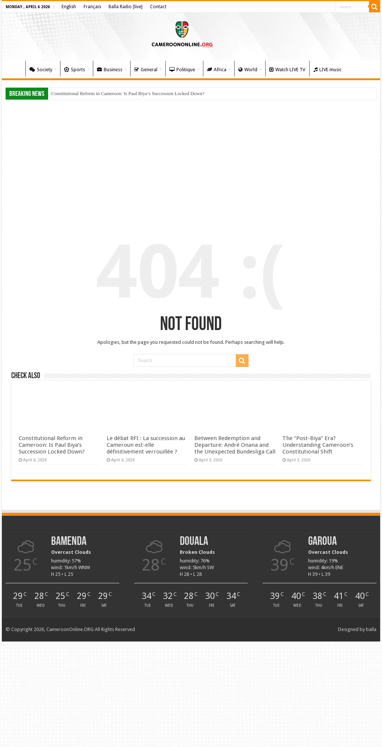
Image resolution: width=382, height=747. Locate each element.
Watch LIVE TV (287, 69)
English (69, 6)
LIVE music (327, 69)
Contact (158, 6)
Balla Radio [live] (126, 6)
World (247, 69)
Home (15, 68)
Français (92, 6)
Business (109, 69)
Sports (74, 69)
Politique (182, 69)
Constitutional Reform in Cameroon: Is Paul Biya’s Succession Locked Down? (127, 93)
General (145, 69)
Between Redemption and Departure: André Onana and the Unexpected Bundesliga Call (234, 445)
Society (40, 69)
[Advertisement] (191, 161)
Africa (216, 69)
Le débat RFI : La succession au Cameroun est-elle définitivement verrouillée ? (146, 445)
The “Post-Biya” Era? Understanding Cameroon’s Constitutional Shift (317, 445)
